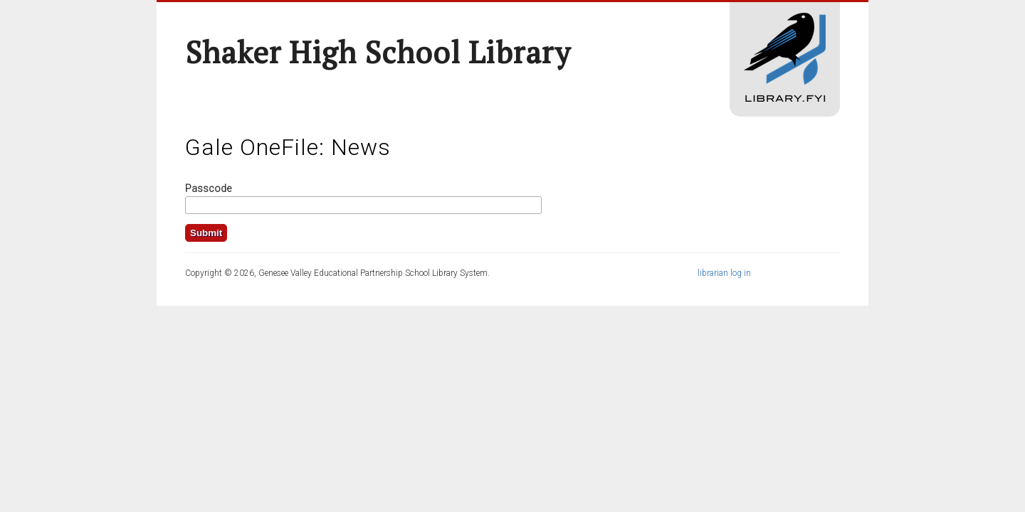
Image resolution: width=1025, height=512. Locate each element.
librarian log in (724, 273)
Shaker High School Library (378, 52)
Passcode (208, 188)
